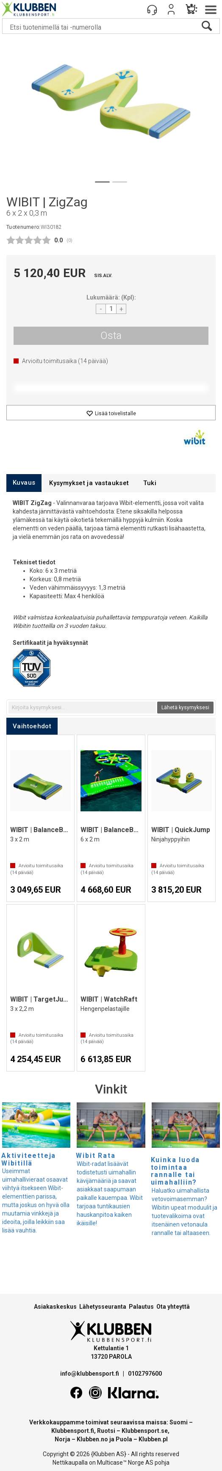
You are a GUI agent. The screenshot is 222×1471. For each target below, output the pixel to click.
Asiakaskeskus (55, 1306)
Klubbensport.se (145, 1430)
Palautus (141, 1306)
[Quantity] (111, 309)
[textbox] (82, 707)
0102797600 (145, 1373)
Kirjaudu (171, 9)
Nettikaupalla (70, 1462)
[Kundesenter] (152, 9)
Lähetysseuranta (102, 1306)
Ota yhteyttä (173, 1306)
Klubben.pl (153, 1439)
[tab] (24, 482)
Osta (111, 335)
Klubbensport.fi (72, 1430)
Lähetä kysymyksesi (185, 708)
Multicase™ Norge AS (125, 1462)
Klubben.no (92, 1439)
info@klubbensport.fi (90, 1373)
